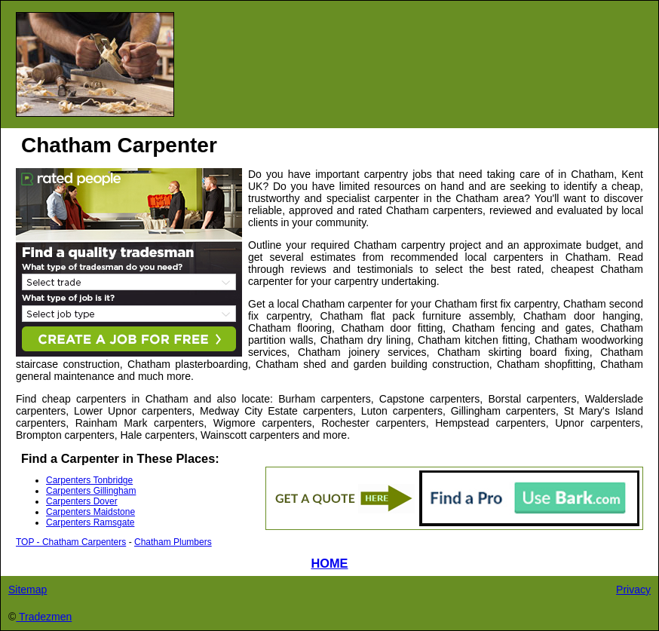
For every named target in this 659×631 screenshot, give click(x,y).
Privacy (633, 590)
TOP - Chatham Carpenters (71, 542)
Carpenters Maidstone (90, 512)
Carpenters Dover (82, 501)
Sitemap (27, 590)
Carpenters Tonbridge (89, 480)
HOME (329, 563)
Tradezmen (44, 617)
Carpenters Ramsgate (90, 522)
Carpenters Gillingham (91, 491)
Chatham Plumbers (173, 542)
